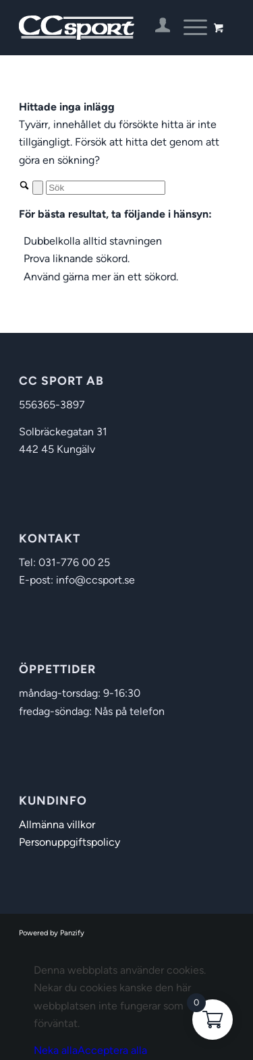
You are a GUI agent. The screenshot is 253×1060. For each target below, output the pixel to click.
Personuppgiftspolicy (69, 842)
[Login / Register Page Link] (156, 28)
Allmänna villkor (57, 824)
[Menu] (188, 28)
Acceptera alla (112, 1050)
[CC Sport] (105, 28)
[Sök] (105, 188)
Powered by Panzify (51, 933)
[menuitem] (156, 28)
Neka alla (56, 1050)
